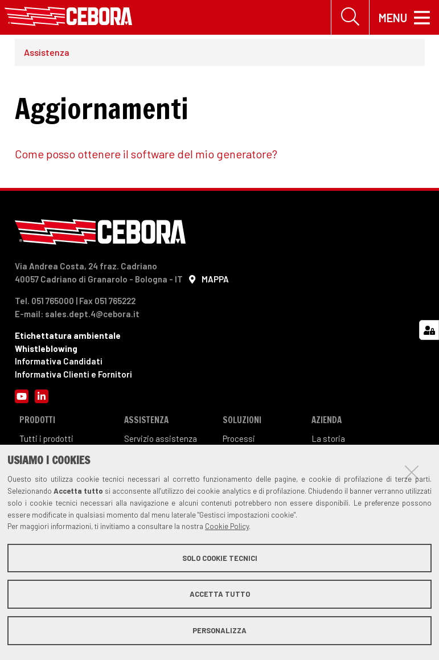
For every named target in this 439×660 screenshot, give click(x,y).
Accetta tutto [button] (220, 593)
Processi (239, 438)
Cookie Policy (227, 526)
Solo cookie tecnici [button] (219, 558)
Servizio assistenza (160, 438)
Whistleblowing (46, 348)
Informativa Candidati (58, 361)
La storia (328, 438)
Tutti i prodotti (46, 438)
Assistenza (46, 52)
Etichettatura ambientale (68, 335)
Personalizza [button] (219, 630)
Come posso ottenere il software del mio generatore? (146, 154)
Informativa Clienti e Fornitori (73, 374)
